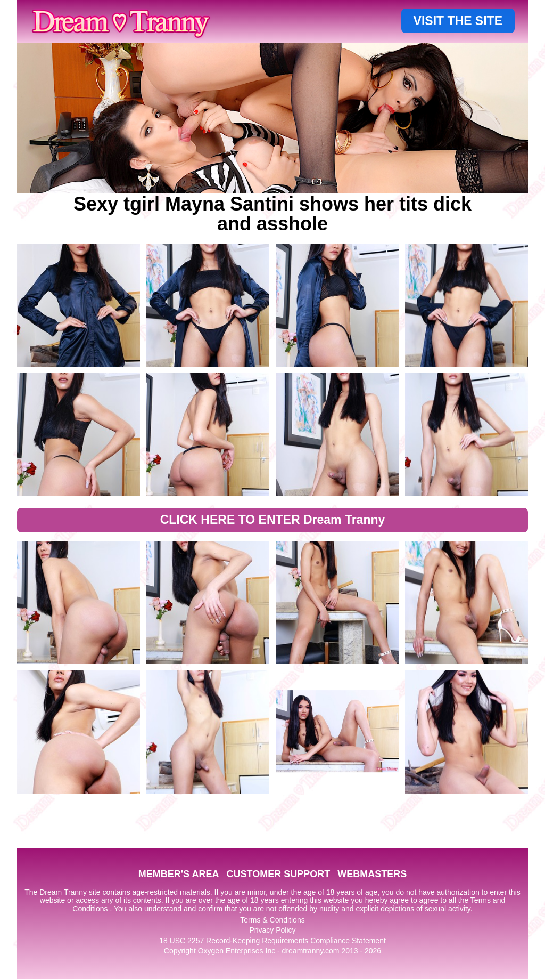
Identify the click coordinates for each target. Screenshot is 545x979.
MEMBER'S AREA (178, 874)
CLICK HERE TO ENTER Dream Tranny (272, 520)
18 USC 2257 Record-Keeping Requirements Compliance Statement (272, 940)
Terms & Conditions (272, 920)
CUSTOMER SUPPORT (278, 874)
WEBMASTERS (372, 874)
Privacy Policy (272, 930)
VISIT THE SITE (458, 21)
